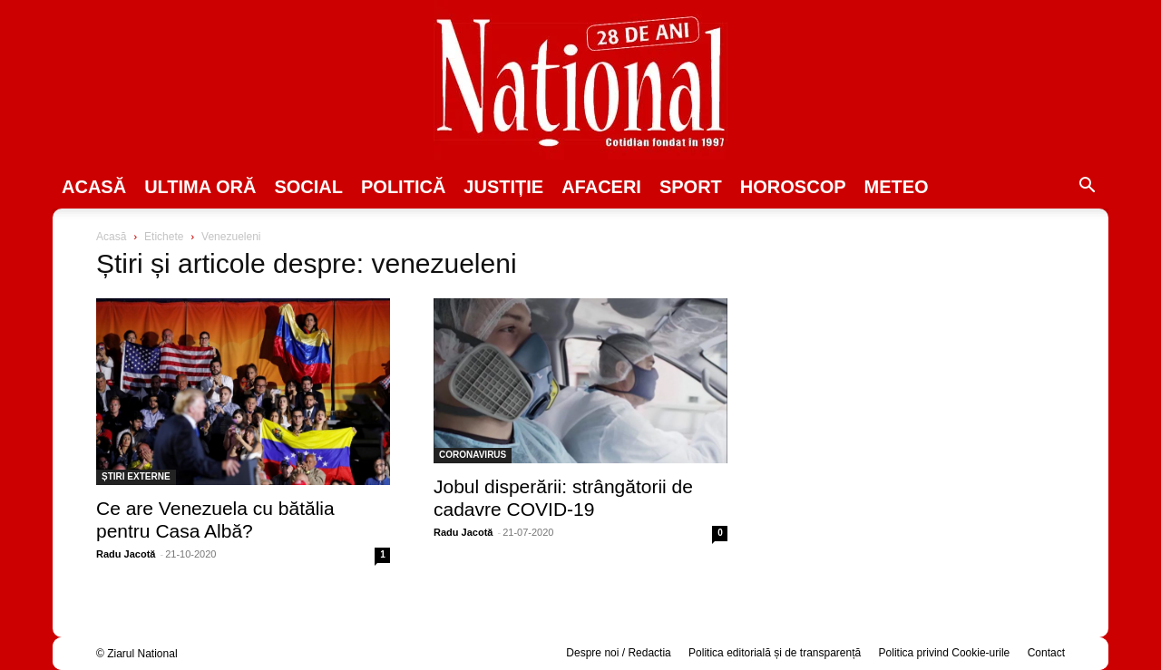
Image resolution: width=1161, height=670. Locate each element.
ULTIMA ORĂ (200, 187)
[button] (1086, 187)
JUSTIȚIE (503, 187)
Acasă (94, 187)
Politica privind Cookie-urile (944, 652)
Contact (1046, 652)
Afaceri (601, 187)
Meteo (896, 187)
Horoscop (793, 187)
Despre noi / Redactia (618, 652)
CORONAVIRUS (472, 455)
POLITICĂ (403, 187)
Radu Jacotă (125, 554)
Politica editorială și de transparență (774, 652)
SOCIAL (308, 187)
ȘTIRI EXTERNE (136, 476)
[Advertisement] (918, 368)
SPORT (690, 187)
